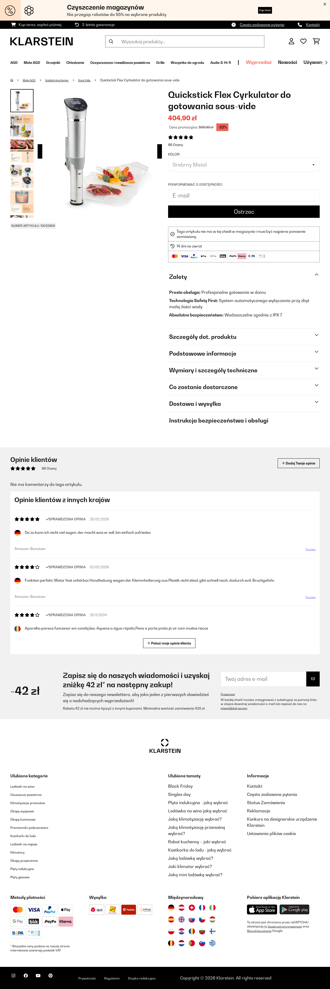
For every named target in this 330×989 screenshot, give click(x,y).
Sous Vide (97, 80)
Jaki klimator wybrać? (190, 866)
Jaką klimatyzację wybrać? (195, 819)
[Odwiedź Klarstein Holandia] (181, 943)
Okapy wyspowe (26, 810)
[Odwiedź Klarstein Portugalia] (192, 943)
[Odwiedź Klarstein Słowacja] (192, 919)
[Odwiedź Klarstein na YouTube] (48, 978)
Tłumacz (307, 551)
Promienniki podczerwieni (35, 827)
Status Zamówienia (266, 802)
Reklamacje (258, 810)
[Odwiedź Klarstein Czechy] (202, 919)
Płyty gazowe (23, 876)
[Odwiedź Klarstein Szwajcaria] (192, 908)
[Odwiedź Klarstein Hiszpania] (171, 919)
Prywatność (229, 694)
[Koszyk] (316, 41)
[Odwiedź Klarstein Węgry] (212, 919)
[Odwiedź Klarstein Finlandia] (212, 931)
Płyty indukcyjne (26, 868)
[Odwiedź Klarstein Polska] (171, 931)
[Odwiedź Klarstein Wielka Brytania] (181, 919)
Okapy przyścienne (28, 860)
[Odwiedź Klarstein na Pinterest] (65, 978)
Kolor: (174, 154)
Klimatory (19, 852)
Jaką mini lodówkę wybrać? (195, 874)
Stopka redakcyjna (173, 978)
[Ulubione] (303, 41)
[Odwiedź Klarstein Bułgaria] (202, 931)
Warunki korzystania (261, 930)
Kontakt (313, 24)
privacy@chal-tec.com (237, 708)
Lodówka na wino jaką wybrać (197, 810)
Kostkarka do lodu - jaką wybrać (200, 850)
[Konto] (291, 41)
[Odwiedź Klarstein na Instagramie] (15, 978)
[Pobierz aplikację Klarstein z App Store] (262, 910)
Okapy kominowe (27, 819)
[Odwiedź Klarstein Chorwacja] (181, 931)
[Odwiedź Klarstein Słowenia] (202, 943)
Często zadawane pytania (262, 24)
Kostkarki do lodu (27, 835)
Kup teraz (259, 10)
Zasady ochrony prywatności (288, 926)
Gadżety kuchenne (65, 80)
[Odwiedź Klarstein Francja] (202, 908)
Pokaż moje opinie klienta (171, 642)
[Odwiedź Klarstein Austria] (181, 908)
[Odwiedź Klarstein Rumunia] (192, 931)
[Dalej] (326, 62)
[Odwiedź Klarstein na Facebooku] (32, 978)
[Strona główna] (16, 80)
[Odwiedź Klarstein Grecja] (212, 943)
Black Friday (180, 786)
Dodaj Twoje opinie (291, 463)
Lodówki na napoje (28, 843)
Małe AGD (31, 80)
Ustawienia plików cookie (271, 833)
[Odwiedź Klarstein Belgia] (171, 943)
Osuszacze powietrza (31, 794)
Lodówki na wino (26, 786)
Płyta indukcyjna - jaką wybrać (198, 802)
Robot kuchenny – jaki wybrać (197, 841)
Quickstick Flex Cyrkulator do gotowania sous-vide (154, 80)
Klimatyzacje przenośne (33, 802)
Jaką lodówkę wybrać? (190, 858)
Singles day (179, 794)
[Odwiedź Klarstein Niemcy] (171, 908)
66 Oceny (175, 145)
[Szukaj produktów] (185, 41)
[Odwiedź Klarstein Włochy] (212, 908)
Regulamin (136, 978)
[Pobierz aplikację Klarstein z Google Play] (294, 910)
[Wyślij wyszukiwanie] (111, 41)
